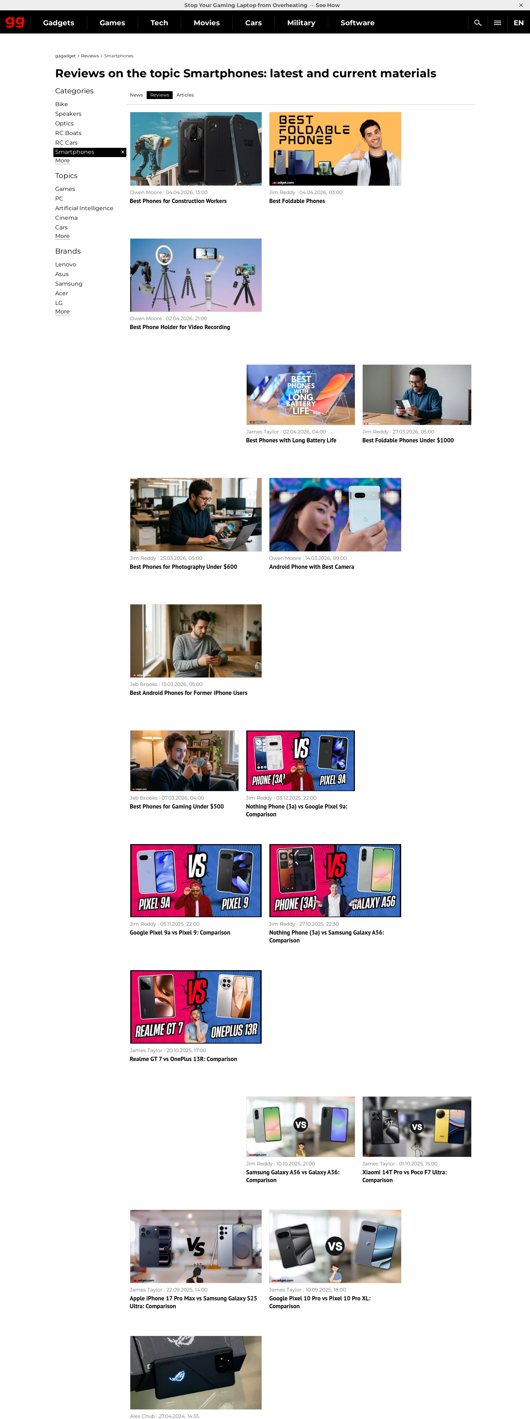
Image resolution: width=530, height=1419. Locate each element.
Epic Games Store (291, 1341)
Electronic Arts (287, 1382)
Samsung (69, 283)
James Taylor (262, 292)
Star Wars (281, 1349)
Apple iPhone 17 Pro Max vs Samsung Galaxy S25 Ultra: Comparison (178, 871)
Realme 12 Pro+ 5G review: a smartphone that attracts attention (299, 985)
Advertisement (77, 1333)
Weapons (175, 1341)
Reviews (90, 55)
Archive (279, 1270)
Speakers (68, 113)
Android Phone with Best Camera (288, 415)
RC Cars (66, 142)
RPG (274, 1317)
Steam (277, 1333)
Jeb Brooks (376, 406)
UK (62, 1400)
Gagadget (48, 19)
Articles (185, 95)
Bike (61, 104)
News (136, 95)
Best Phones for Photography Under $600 (183, 415)
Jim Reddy (259, 179)
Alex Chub (374, 859)
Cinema (66, 217)
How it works (180, 1366)
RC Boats (68, 133)
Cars (319, 23)
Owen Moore (146, 179)
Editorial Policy (77, 1317)
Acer (61, 293)
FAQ (379, 1333)
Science (173, 1333)
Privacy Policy (76, 1341)
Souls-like (281, 1325)
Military (367, 23)
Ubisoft (278, 1358)
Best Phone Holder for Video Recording (412, 188)
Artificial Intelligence (84, 208)
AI (166, 1325)
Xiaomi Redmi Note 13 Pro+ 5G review (411, 1094)
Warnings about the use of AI (95, 1325)
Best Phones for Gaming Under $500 (177, 528)
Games (178, 23)
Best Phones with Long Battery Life (291, 301)
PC (59, 198)
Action (277, 1308)
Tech (225, 23)
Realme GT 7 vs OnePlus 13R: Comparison (416, 641)
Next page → (265, 1255)
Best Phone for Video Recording (287, 1208)
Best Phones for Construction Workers (178, 188)
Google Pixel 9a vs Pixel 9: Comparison (180, 641)
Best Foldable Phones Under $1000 (408, 301)
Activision (281, 1366)
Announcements (394, 1308)
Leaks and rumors (396, 1317)
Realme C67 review (270, 1094)
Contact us (72, 1349)
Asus (62, 274)
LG (59, 303)
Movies (272, 23)
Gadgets (124, 23)
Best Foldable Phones (274, 188)
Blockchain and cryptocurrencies (205, 1358)
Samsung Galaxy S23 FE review (402, 1208)
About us (70, 1308)
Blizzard (279, 1374)
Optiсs (64, 123)
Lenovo (65, 264)
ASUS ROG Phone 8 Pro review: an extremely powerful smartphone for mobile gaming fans (408, 875)
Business (175, 1349)
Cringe (382, 1325)
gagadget (65, 55)
